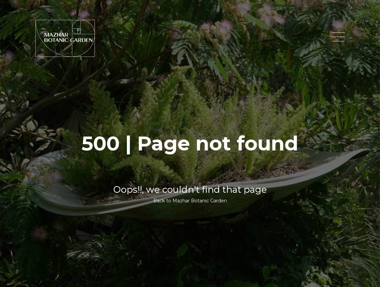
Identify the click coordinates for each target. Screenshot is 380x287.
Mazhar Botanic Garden (199, 201)
